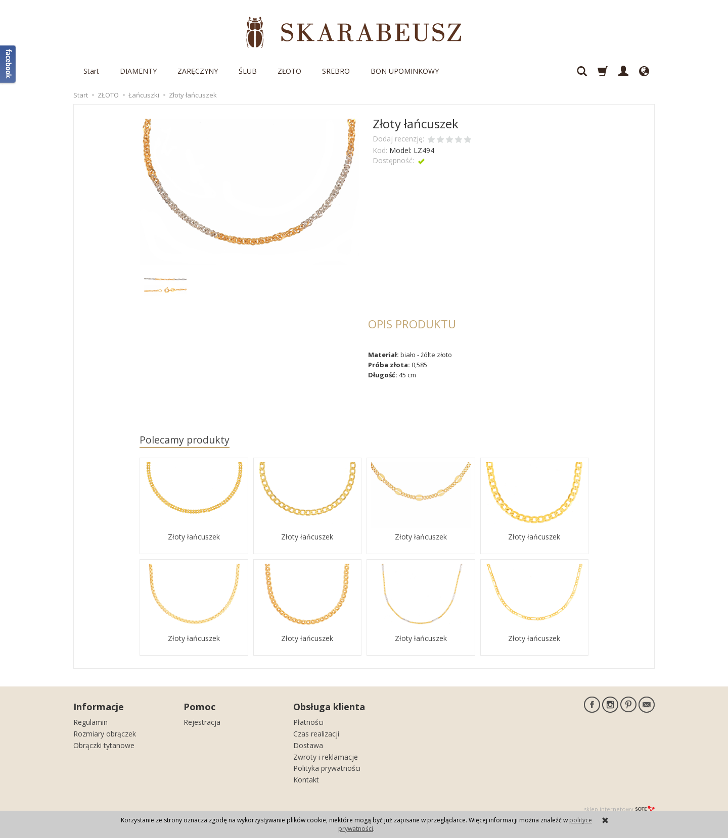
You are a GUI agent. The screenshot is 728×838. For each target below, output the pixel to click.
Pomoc (199, 707)
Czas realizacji (316, 733)
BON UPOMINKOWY (405, 71)
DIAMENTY (138, 71)
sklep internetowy (619, 809)
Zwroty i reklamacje (325, 757)
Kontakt (306, 779)
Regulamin (90, 722)
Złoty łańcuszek (194, 536)
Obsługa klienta (329, 707)
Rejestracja (202, 722)
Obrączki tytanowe (103, 745)
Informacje (98, 707)
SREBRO (336, 71)
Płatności (308, 722)
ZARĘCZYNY (197, 71)
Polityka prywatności (326, 768)
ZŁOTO (289, 71)
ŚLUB (248, 71)
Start (91, 71)
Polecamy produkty (185, 440)
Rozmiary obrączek (104, 733)
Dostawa (308, 745)
